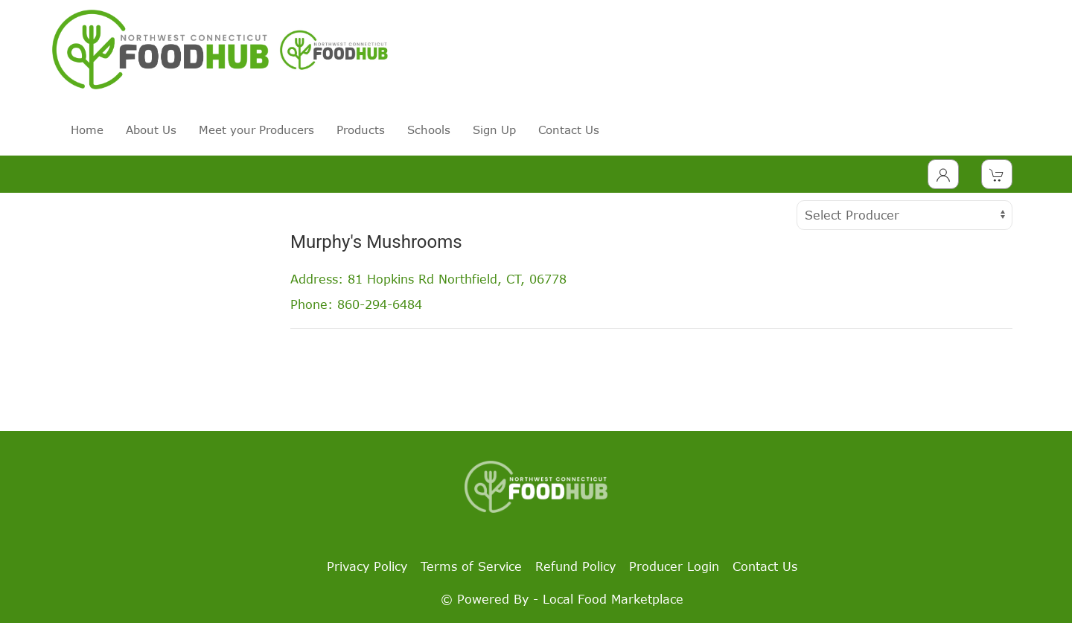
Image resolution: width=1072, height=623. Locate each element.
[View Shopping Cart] (996, 174)
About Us (151, 129)
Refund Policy (575, 566)
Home (87, 129)
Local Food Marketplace (613, 599)
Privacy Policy (367, 566)
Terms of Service (471, 566)
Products (360, 129)
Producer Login (674, 566)
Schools (428, 129)
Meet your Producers (256, 129)
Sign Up (494, 129)
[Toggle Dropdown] (943, 174)
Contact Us (568, 129)
